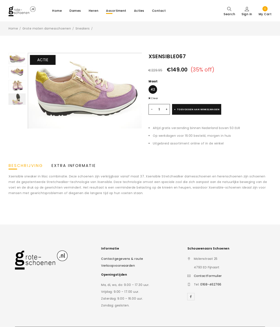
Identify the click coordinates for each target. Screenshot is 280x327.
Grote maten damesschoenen (46, 28)
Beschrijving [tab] (26, 166)
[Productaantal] (159, 109)
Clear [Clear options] (154, 98)
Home (13, 28)
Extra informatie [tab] (74, 166)
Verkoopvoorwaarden (118, 265)
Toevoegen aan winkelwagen (198, 109)
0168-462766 (210, 284)
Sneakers (82, 28)
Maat (153, 81)
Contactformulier (208, 276)
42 (153, 89)
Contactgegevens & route (122, 259)
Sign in (247, 14)
